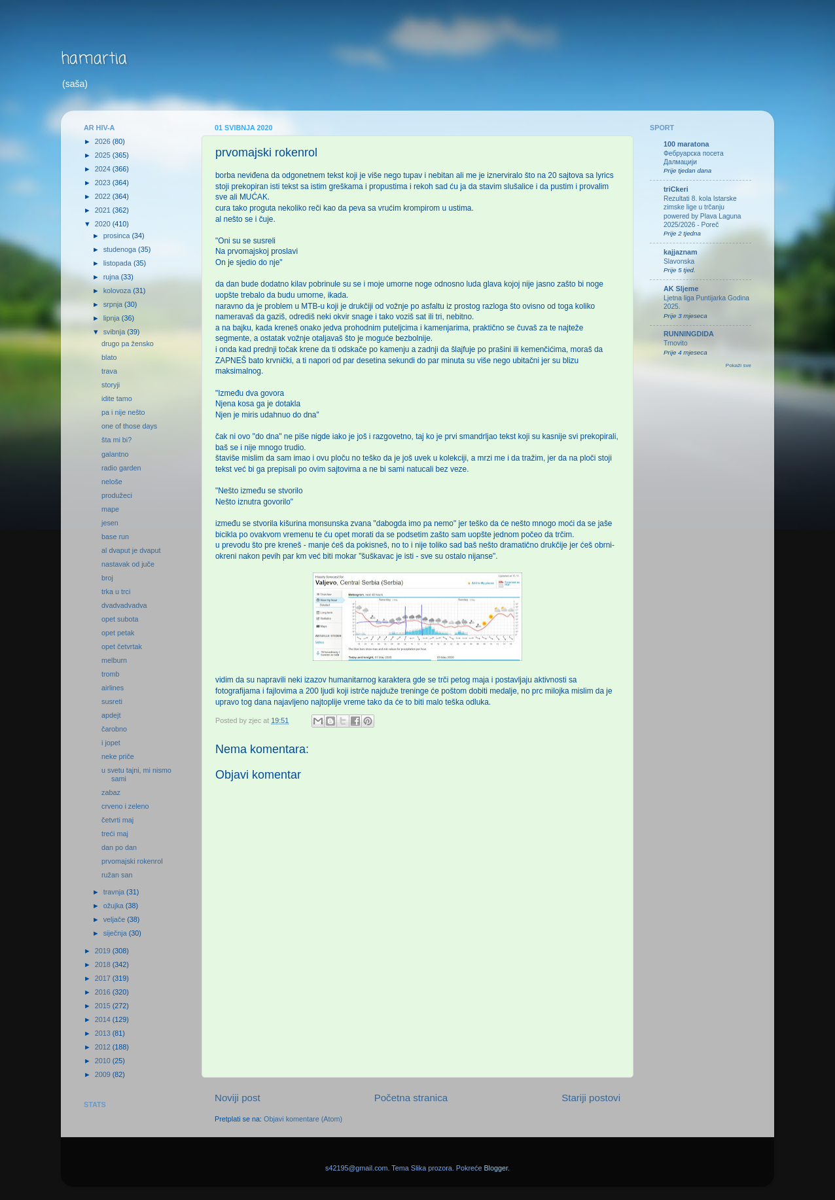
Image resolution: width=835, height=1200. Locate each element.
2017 (104, 978)
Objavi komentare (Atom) (303, 1119)
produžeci (116, 495)
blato (108, 357)
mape (110, 509)
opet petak (117, 633)
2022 (104, 196)
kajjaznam (681, 252)
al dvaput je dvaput (131, 550)
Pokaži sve (738, 365)
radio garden (121, 468)
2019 (104, 951)
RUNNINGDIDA (689, 334)
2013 (104, 1033)
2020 (104, 224)
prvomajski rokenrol (132, 861)
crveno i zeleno (125, 806)
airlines (112, 688)
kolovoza (118, 290)
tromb (110, 674)
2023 (104, 182)
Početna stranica (411, 1097)
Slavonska (679, 261)
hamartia (94, 59)
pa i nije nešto (123, 412)
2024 (104, 169)
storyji (110, 385)
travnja (114, 892)
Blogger (496, 1168)
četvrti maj (117, 820)
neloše (111, 481)
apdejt (110, 715)
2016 (104, 992)
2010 (104, 1061)
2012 (104, 1047)
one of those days (129, 426)
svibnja (115, 332)
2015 (104, 1006)
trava (109, 371)
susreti (111, 701)
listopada (118, 263)
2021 (104, 210)
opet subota (119, 619)
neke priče (117, 756)
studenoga (120, 249)
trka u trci (115, 591)
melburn (114, 660)
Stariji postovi (590, 1097)
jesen (109, 523)
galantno (114, 454)
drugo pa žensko (127, 343)
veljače (115, 919)
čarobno (114, 729)
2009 (104, 1074)
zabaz (110, 792)
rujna (112, 277)
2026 (104, 141)
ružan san (116, 875)
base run (115, 536)
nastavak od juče (127, 564)
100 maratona (686, 144)
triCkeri (676, 189)
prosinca (117, 235)
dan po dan (119, 847)
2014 (104, 1019)
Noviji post (237, 1097)
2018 (104, 964)
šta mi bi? (116, 440)
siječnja (116, 933)
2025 (104, 155)
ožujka (114, 905)
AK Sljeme (681, 288)
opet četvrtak (121, 646)
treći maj (114, 834)
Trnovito (676, 343)
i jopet (110, 743)
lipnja (112, 318)
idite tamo (116, 398)
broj (107, 578)
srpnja (113, 304)
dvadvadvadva (124, 605)
